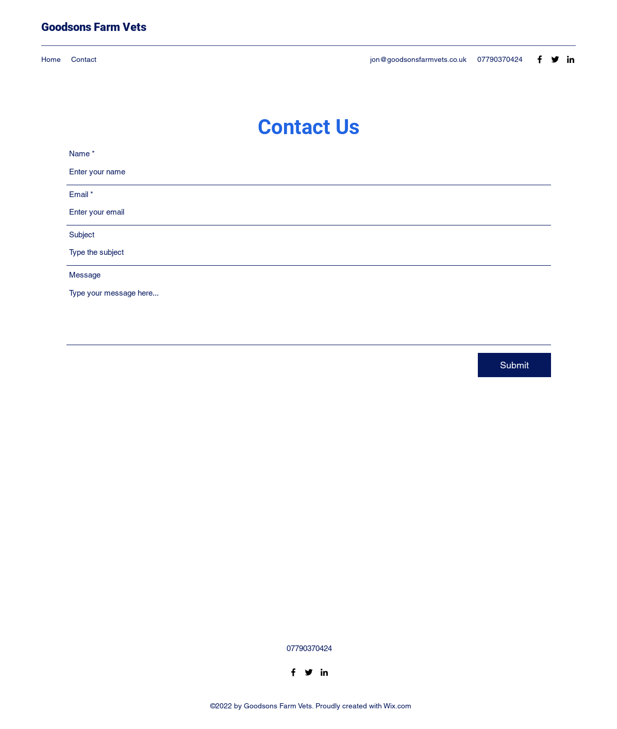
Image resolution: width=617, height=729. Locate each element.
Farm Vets (118, 27)
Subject (81, 234)
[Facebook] (540, 59)
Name (79, 153)
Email (78, 194)
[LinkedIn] (570, 59)
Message (85, 275)
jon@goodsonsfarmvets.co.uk (418, 59)
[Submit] (514, 365)
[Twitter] (555, 59)
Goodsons (66, 27)
